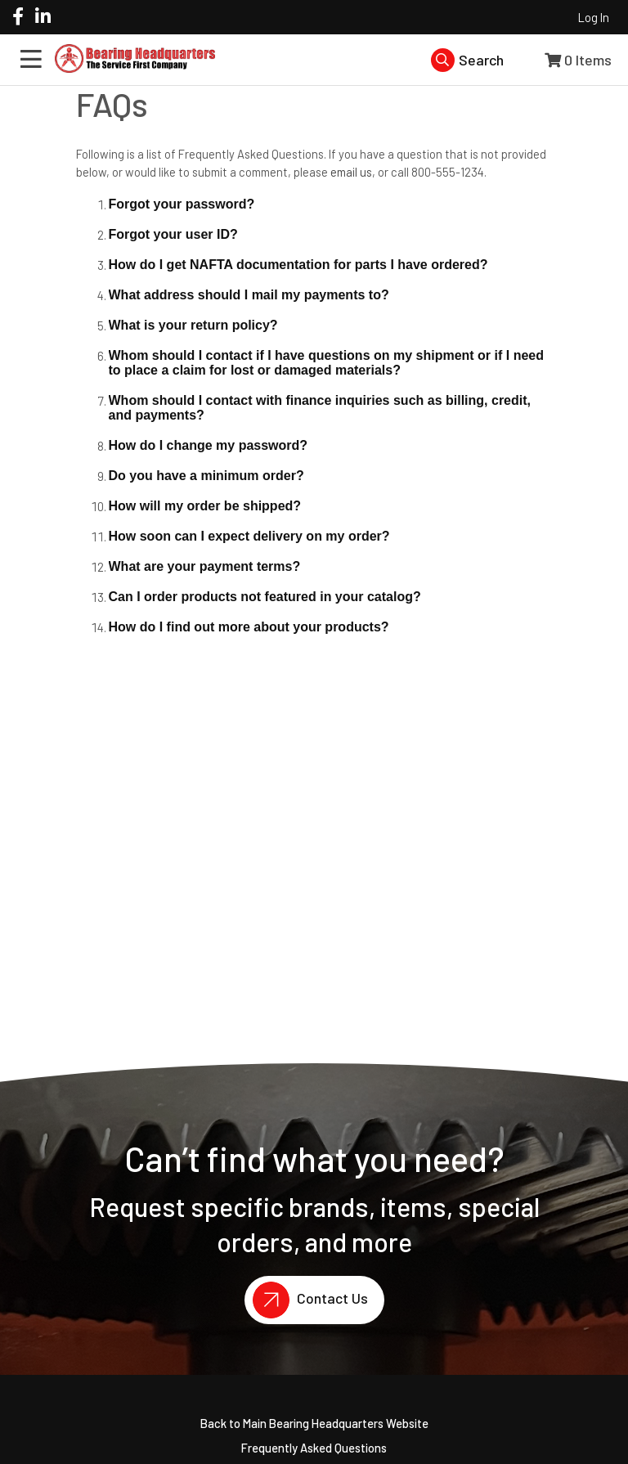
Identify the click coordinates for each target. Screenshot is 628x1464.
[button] (331, 205)
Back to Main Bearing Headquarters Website (314, 1423)
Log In (593, 17)
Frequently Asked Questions (314, 1447)
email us (351, 171)
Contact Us (306, 1300)
